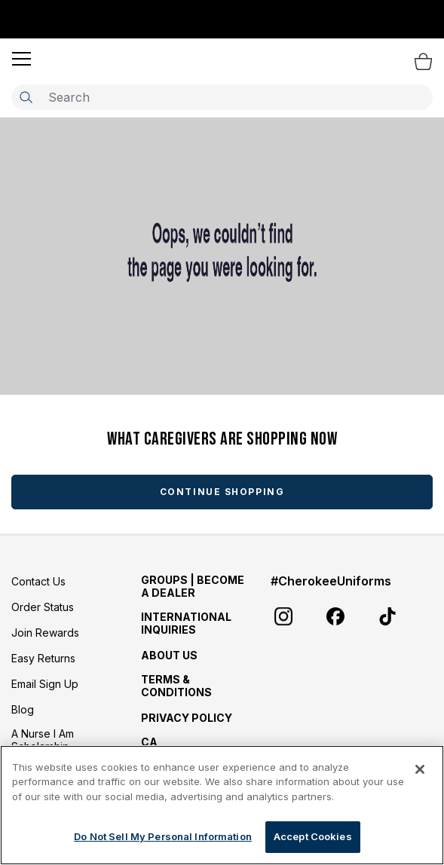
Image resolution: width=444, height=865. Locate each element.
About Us (169, 655)
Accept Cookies (313, 836)
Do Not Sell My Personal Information (163, 836)
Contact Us (38, 581)
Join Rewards (45, 632)
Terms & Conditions (176, 685)
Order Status (42, 607)
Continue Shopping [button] (222, 491)
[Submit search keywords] (25, 97)
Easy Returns (43, 658)
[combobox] (222, 97)
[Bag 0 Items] (423, 61)
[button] (21, 59)
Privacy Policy (186, 717)
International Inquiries (186, 623)
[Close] (419, 769)
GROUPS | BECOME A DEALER (192, 586)
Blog (22, 709)
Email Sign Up (44, 683)
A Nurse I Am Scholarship (42, 740)
